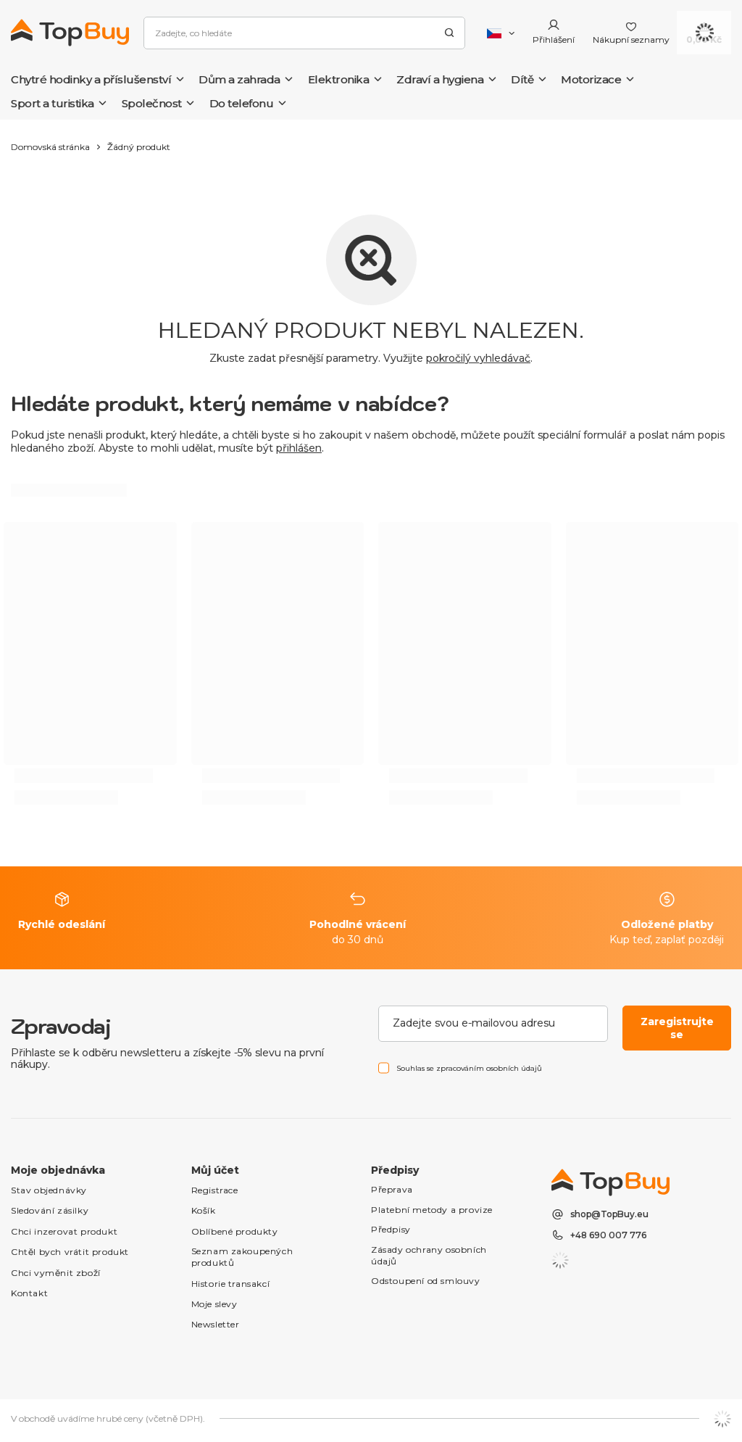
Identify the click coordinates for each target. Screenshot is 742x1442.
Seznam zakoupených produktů (242, 1257)
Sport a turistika (52, 103)
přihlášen (299, 448)
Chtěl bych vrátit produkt (70, 1251)
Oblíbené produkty (234, 1231)
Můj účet (215, 1170)
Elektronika (339, 79)
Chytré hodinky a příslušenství (91, 79)
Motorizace (591, 79)
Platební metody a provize (432, 1209)
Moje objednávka (58, 1170)
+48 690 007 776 (608, 1235)
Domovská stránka (50, 146)
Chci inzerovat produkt (64, 1231)
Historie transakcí (230, 1283)
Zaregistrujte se (677, 1028)
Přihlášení (554, 39)
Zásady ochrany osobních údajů (429, 1255)
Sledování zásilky (49, 1210)
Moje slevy (214, 1303)
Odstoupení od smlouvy (425, 1280)
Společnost (152, 103)
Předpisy (391, 1229)
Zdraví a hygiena (439, 79)
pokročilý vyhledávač (478, 358)
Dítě (522, 79)
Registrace (214, 1190)
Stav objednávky (49, 1190)
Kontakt (29, 1293)
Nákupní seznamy (631, 39)
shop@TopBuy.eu (609, 1214)
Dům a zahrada (239, 79)
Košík (203, 1210)
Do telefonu (241, 103)
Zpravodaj (60, 1026)
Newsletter (215, 1324)
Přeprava (392, 1189)
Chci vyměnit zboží (56, 1272)
